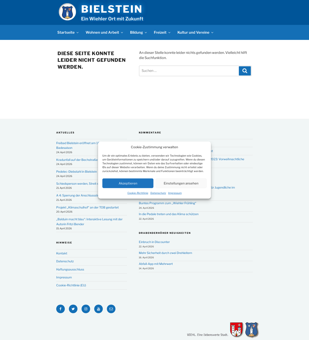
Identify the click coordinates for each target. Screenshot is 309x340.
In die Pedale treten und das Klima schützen (168, 214)
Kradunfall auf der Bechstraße (77, 160)
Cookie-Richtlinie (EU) (71, 285)
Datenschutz (158, 193)
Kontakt (61, 253)
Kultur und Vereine (195, 32)
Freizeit (162, 32)
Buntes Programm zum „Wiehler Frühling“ (167, 203)
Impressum (175, 193)
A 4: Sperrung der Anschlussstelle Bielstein (85, 195)
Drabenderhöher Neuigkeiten (165, 232)
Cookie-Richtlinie (137, 193)
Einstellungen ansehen (181, 183)
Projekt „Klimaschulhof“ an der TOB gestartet (87, 207)
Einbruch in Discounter (154, 242)
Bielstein (111, 9)
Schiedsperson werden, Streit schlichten (83, 183)
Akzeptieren (128, 183)
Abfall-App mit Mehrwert (156, 264)
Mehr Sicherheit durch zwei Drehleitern (165, 253)
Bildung (139, 32)
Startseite (68, 32)
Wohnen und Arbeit (105, 32)
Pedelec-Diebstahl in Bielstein (76, 171)
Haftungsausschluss (70, 269)
